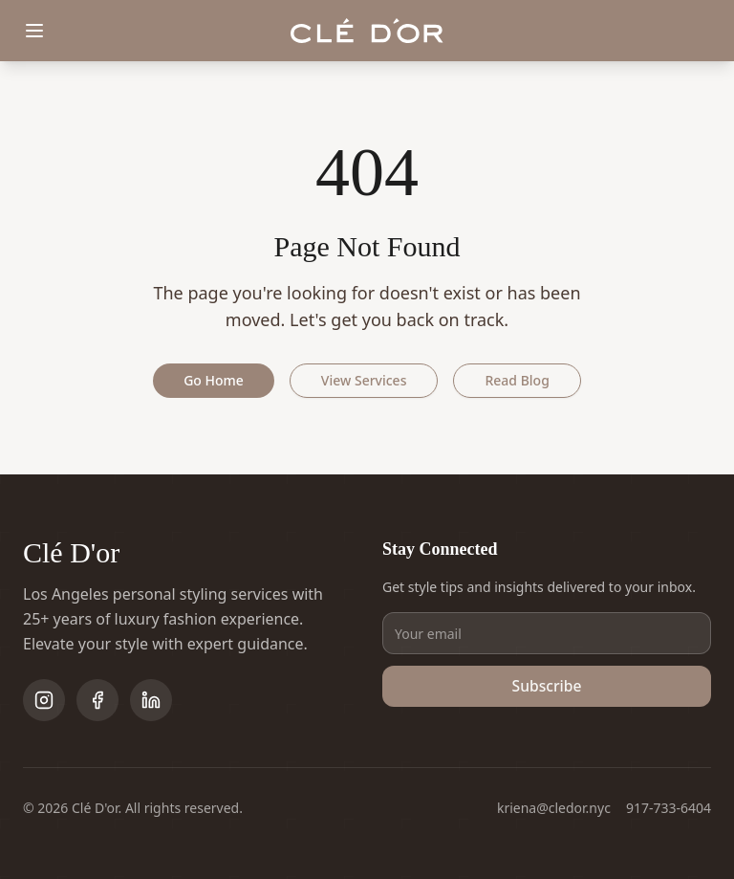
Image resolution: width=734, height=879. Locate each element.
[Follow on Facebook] (97, 700)
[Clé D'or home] (367, 31)
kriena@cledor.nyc (554, 808)
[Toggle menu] (34, 30)
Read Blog (517, 380)
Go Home (214, 380)
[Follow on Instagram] (44, 700)
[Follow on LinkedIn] (151, 700)
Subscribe (547, 686)
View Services (364, 380)
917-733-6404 (668, 808)
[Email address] (546, 633)
